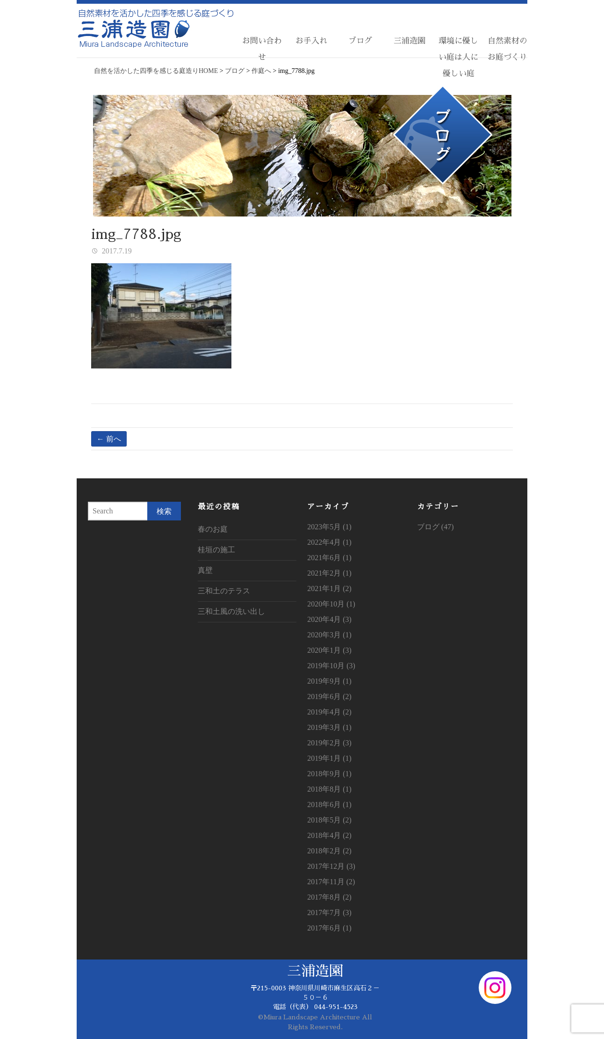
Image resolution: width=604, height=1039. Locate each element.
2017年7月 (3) (329, 912)
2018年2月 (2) (329, 851)
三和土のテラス (224, 591)
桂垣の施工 (216, 550)
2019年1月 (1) (329, 758)
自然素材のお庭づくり (507, 49)
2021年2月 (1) (329, 573)
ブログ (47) (435, 527)
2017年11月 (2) (331, 882)
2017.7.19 (116, 251)
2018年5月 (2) (329, 820)
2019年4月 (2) (329, 712)
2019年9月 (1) (329, 681)
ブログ (360, 41)
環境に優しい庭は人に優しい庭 (458, 57)
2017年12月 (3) (331, 866)
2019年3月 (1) (329, 727)
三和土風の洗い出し (231, 611)
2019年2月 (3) (329, 743)
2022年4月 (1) (329, 542)
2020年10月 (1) (331, 604)
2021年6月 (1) (329, 558)
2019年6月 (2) (329, 696)
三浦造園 (409, 41)
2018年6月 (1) (329, 804)
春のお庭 (213, 529)
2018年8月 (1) (329, 789)
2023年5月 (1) (329, 527)
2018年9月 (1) (329, 774)
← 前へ (109, 439)
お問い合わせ (262, 49)
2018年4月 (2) (329, 835)
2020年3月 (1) (329, 635)
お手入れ (311, 41)
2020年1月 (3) (329, 650)
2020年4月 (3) (329, 619)
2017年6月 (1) (329, 928)
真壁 (205, 570)
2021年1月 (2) (329, 588)
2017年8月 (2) (329, 897)
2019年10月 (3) (331, 666)
